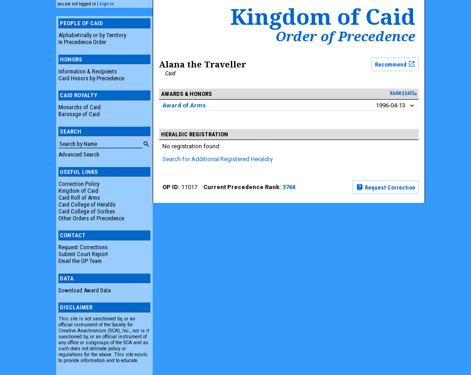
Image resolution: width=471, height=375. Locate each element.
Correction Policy (78, 183)
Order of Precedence (345, 36)
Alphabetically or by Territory (92, 35)
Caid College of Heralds (86, 204)
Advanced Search (78, 154)
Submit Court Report (83, 254)
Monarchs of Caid (79, 107)
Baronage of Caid (79, 114)
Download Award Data (84, 290)
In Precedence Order (82, 42)
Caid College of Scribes (86, 211)
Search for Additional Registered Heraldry (217, 159)
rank (396, 93)
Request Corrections (83, 247)
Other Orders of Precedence (91, 218)
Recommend (395, 63)
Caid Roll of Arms (79, 197)
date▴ (411, 93)
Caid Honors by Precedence (91, 78)
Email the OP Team (80, 260)
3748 (288, 187)
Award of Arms (184, 105)
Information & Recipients (87, 71)
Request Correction (385, 187)
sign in (106, 3)
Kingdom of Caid (78, 190)
